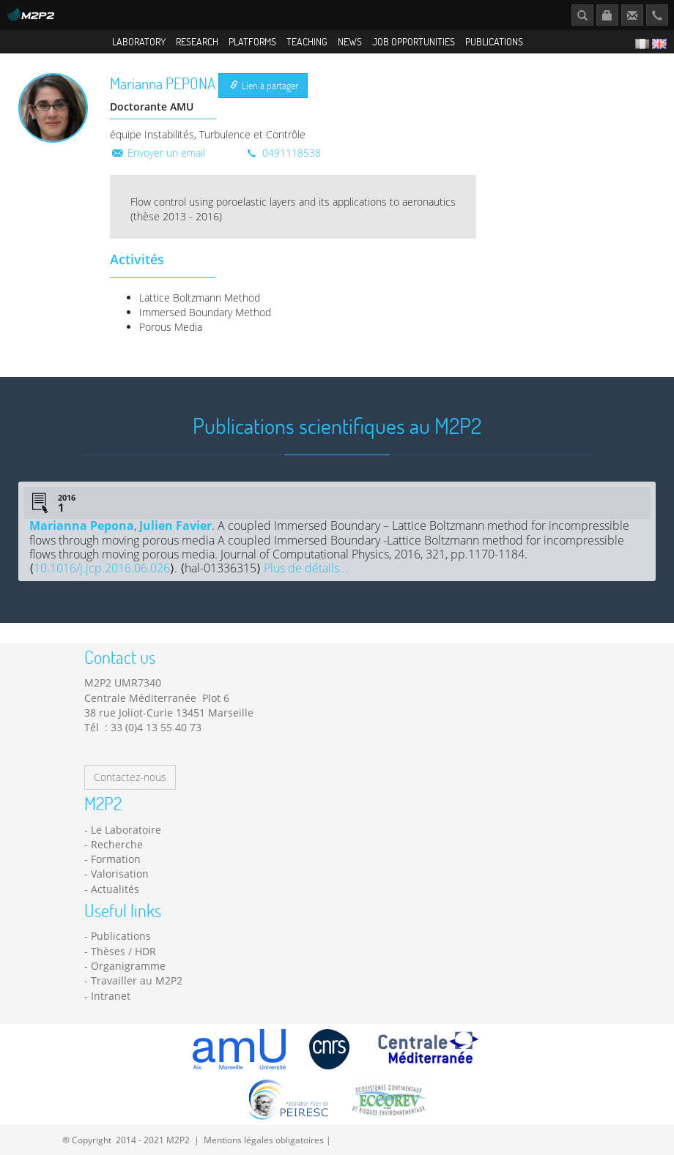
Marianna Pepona (81, 525)
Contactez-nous (130, 777)
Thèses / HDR (123, 951)
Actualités (115, 889)
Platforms (252, 41)
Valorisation (120, 874)
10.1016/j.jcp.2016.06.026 (102, 568)
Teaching (306, 41)
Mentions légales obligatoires (264, 1139)
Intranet (110, 996)
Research (197, 41)
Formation (116, 859)
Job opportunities (413, 41)
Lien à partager (264, 85)
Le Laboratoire (126, 830)
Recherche (117, 844)
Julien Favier (175, 525)
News (350, 41)
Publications (494, 41)
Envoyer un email (157, 153)
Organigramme (128, 966)
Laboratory (139, 41)
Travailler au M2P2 (136, 980)
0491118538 (283, 153)
